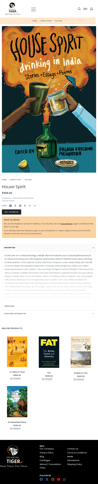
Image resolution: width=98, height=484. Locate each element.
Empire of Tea (80, 373)
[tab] (49, 247)
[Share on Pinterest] (25, 206)
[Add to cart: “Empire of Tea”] (79, 380)
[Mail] (30, 206)
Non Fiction (46, 21)
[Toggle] (9, 306)
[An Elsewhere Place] (17, 401)
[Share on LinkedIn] (20, 206)
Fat (49, 373)
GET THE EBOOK (11, 212)
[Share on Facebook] (15, 206)
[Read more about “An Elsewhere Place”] (15, 429)
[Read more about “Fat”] (47, 379)
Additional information (15, 314)
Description (9, 248)
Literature (21, 198)
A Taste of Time (17, 372)
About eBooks (66, 224)
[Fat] (49, 352)
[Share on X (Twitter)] (10, 206)
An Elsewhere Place (17, 422)
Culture (58, 21)
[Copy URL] (35, 206)
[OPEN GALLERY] (49, 99)
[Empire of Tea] (81, 352)
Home (34, 21)
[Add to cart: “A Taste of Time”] (15, 378)
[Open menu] (33, 8)
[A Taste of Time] (17, 351)
